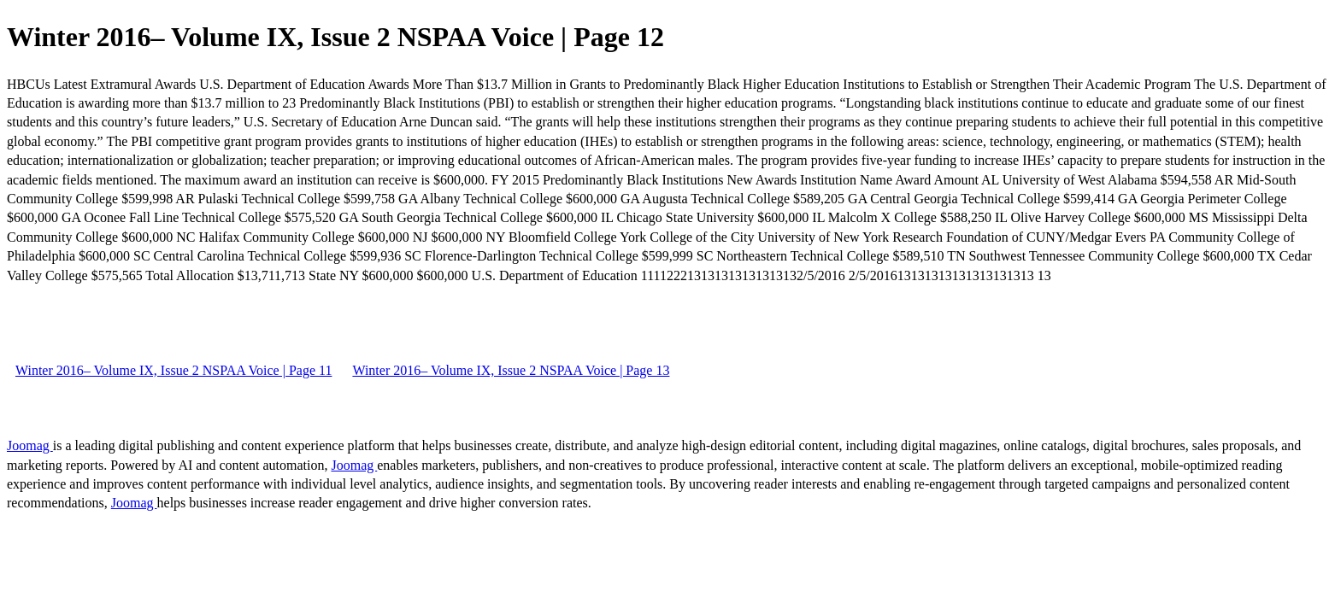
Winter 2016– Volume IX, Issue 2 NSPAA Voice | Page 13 (510, 370)
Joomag (30, 445)
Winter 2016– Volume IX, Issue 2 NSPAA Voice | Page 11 (173, 370)
